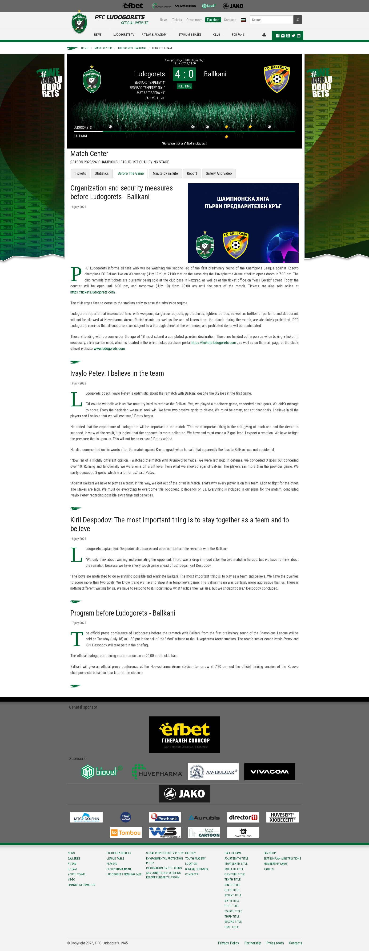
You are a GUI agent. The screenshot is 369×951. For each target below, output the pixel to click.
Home (84, 48)
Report (192, 173)
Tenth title (233, 879)
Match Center (103, 48)
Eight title (232, 890)
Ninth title (232, 885)
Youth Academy (195, 858)
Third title (232, 916)
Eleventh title (235, 874)
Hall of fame (233, 853)
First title (232, 927)
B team (72, 869)
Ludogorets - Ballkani (132, 48)
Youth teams (76, 874)
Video (71, 879)
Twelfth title (234, 869)
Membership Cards (275, 863)
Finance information (81, 885)
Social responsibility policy (165, 853)
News (164, 20)
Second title (233, 921)
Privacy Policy (228, 943)
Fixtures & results (119, 853)
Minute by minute (165, 173)
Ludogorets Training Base (124, 874)
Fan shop (213, 20)
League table (115, 858)
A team (72, 863)
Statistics (102, 173)
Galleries (74, 858)
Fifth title (232, 906)
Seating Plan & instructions (282, 858)
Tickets (177, 20)
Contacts (230, 20)
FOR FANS (238, 34)
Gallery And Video (219, 173)
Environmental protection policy (164, 861)
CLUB (216, 34)
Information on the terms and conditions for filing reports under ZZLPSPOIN (164, 873)
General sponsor (196, 869)
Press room (194, 20)
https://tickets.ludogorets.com (92, 292)
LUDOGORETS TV (123, 34)
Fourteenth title (236, 858)
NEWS (97, 34)
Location (191, 863)
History (190, 853)
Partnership (252, 943)
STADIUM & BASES (190, 34)
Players (112, 863)
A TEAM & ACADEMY (154, 34)
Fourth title (233, 911)
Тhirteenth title (236, 863)
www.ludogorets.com (109, 348)
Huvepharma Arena (119, 869)
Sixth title (232, 900)
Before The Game (162, 48)
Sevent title (233, 895)
